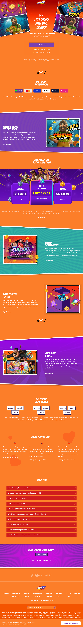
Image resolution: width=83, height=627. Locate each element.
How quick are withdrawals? (18, 498)
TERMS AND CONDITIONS (16, 595)
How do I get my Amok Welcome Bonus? (22, 508)
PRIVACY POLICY (59, 595)
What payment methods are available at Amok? (24, 493)
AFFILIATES (77, 594)
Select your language (35, 608)
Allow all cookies (72, 623)
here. (33, 139)
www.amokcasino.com (14, 612)
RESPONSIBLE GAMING (37, 595)
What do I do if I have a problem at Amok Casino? (25, 535)
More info (25, 624)
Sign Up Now (7, 144)
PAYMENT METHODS (49, 595)
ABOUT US (6, 594)
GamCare (50, 619)
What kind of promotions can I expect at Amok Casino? (27, 514)
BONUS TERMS (26, 595)
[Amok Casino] (41, 2)
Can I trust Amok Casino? (16, 503)
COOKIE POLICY (68, 595)
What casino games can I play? (18, 524)
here (53, 61)
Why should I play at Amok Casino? (20, 488)
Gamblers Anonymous (59, 619)
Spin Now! (41, 217)
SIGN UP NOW (41, 44)
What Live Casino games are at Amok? (21, 529)
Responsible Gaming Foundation (38, 619)
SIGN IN (75, 2)
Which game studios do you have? (20, 519)
